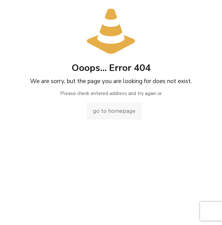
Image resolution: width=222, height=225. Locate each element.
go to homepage (114, 111)
